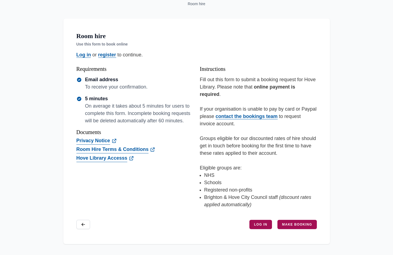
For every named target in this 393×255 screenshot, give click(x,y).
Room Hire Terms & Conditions (112, 149)
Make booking (297, 224)
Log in (83, 54)
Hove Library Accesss (101, 158)
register (107, 54)
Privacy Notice (93, 140)
